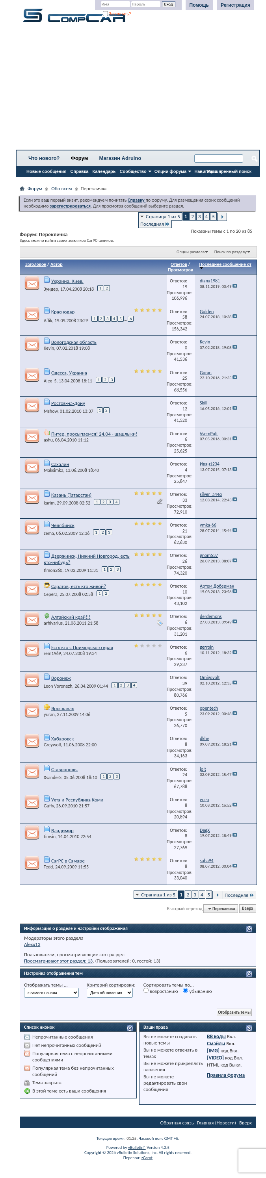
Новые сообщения (46, 171)
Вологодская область (74, 342)
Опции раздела (191, 251)
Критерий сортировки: (111, 985)
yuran (49, 714)
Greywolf (52, 745)
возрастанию (160, 991)
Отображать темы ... (46, 985)
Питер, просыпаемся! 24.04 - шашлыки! (94, 434)
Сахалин (60, 464)
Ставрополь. (64, 769)
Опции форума (170, 171)
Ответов (179, 264)
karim (49, 503)
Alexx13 (32, 944)
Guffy (49, 806)
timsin (50, 836)
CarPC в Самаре (68, 861)
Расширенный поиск (229, 171)
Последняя (155, 224)
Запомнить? (117, 14)
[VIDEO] (215, 1058)
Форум (79, 158)
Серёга (51, 594)
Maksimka (53, 470)
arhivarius (53, 623)
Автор (56, 264)
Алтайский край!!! (71, 617)
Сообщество (133, 171)
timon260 (53, 570)
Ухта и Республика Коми (77, 800)
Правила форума (226, 1075)
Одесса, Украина (69, 373)
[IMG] (213, 1051)
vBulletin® (137, 1147)
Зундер (51, 289)
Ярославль (62, 708)
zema (49, 533)
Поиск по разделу (230, 251)
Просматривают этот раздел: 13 (58, 961)
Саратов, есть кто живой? (78, 586)
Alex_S (50, 381)
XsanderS (52, 777)
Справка (80, 171)
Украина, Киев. (67, 281)
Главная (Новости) (216, 1123)
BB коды (216, 1036)
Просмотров (180, 270)
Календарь (103, 171)
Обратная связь (177, 1123)
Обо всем (61, 188)
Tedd (48, 867)
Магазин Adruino (120, 158)
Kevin (49, 348)
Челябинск (62, 525)
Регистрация (235, 5)
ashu (48, 440)
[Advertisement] (138, 88)
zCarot (147, 1157)
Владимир (62, 830)
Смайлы (216, 1043)
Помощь (199, 5)
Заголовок (35, 264)
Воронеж (61, 678)
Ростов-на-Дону (68, 403)
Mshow (51, 411)
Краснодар (62, 312)
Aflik (48, 320)
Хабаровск (62, 739)
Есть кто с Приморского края (82, 647)
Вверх (247, 908)
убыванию (197, 991)
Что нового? (44, 158)
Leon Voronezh (58, 686)
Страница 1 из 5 (163, 216)
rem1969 (52, 653)
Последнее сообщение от (225, 266)
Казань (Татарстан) (71, 495)
